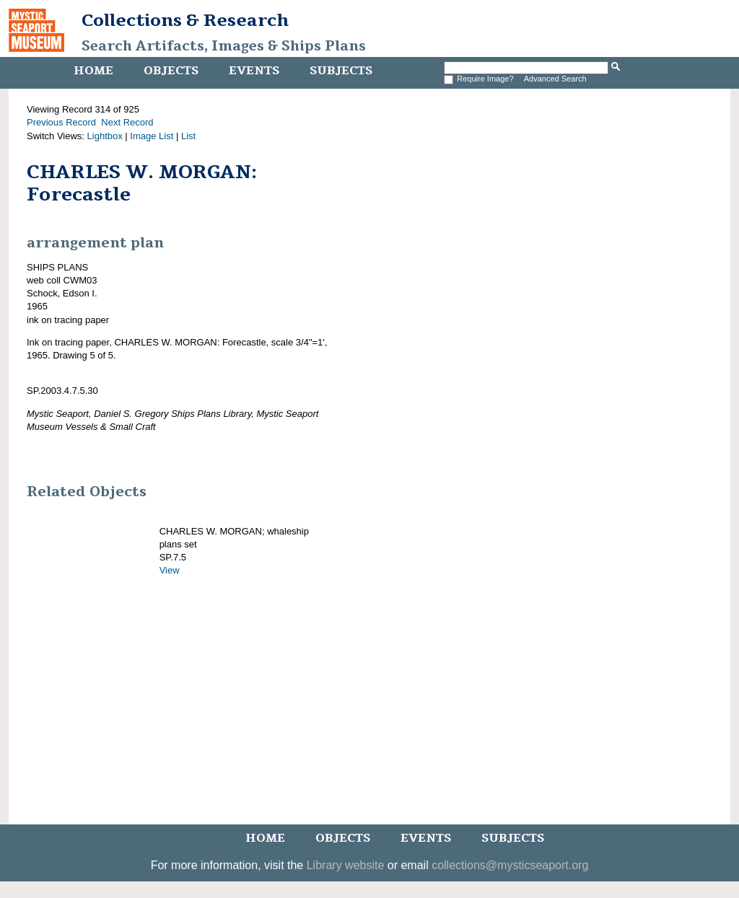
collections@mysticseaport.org (510, 865)
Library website (346, 865)
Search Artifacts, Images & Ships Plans (224, 46)
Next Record (127, 122)
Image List (151, 136)
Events (254, 71)
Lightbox (105, 136)
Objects (171, 71)
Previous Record (61, 122)
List (188, 136)
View (169, 570)
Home (93, 71)
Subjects (341, 71)
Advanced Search (555, 78)
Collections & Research (185, 20)
